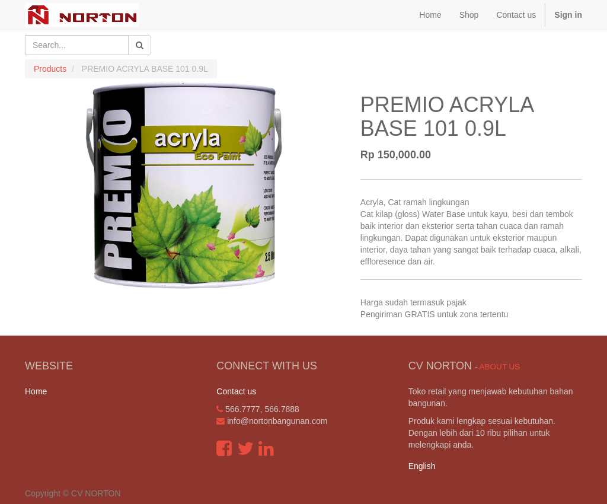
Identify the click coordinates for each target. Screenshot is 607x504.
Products (50, 69)
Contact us (236, 391)
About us (500, 366)
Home (36, 391)
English (422, 466)
